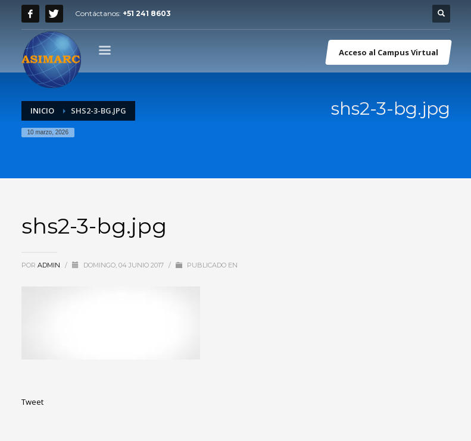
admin (50, 265)
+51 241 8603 (147, 13)
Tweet (32, 401)
